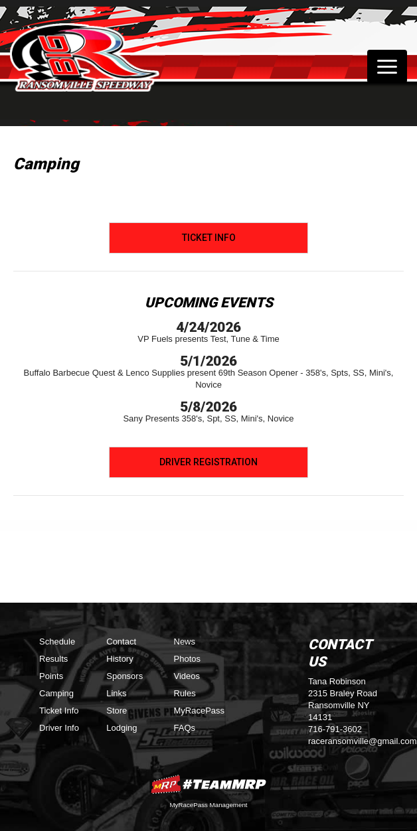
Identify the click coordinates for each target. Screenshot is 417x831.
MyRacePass (199, 711)
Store (116, 711)
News (185, 641)
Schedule (57, 641)
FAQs (185, 728)
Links (116, 693)
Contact (121, 641)
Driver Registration (208, 462)
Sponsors (124, 676)
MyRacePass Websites (208, 784)
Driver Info (59, 728)
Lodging (121, 728)
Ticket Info (209, 237)
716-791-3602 (335, 729)
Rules (185, 693)
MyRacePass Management (208, 804)
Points (51, 676)
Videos (187, 676)
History (119, 659)
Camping (56, 693)
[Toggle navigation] (387, 66)
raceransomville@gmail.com (362, 741)
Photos (187, 659)
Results (53, 659)
